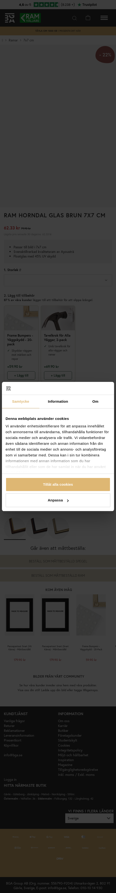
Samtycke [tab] (20, 401)
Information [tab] (58, 401)
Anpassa (58, 500)
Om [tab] (95, 401)
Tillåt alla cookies (58, 484)
